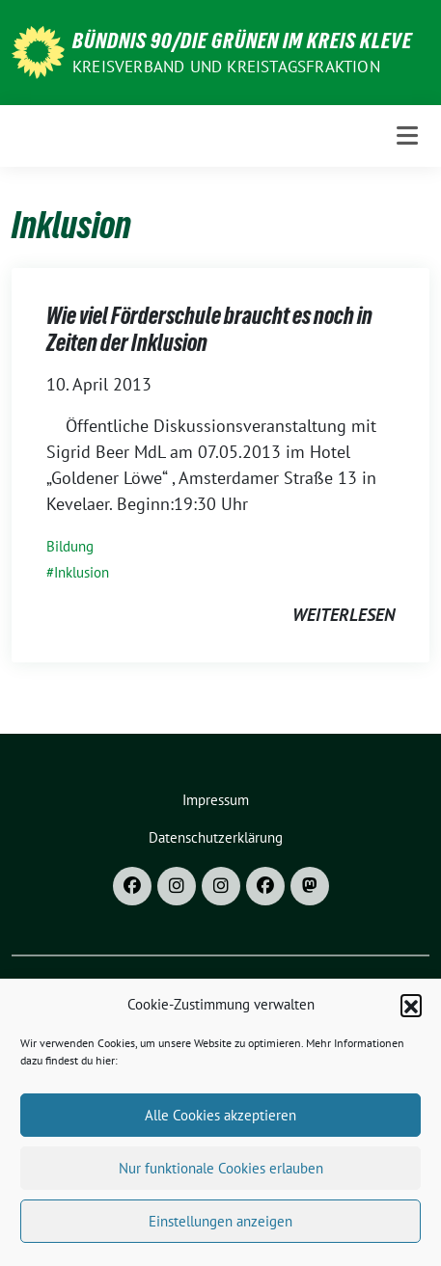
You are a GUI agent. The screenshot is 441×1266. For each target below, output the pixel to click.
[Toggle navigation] (407, 135)
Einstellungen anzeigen (220, 1229)
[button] (411, 1013)
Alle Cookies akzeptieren (220, 1123)
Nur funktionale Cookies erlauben (221, 1176)
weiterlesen (343, 615)
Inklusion (81, 572)
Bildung (70, 546)
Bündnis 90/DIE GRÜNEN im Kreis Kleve (242, 40)
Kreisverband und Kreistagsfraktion (226, 66)
